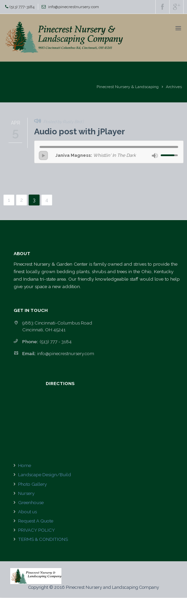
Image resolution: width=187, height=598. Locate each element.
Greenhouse (31, 502)
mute (155, 155)
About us (27, 511)
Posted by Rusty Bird (62, 121)
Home (24, 465)
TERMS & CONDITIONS (43, 539)
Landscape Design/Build (44, 474)
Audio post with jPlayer (79, 131)
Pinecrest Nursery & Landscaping (128, 86)
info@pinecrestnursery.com (73, 6)
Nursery (26, 493)
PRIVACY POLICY (36, 530)
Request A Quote (35, 521)
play (43, 155)
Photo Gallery (32, 484)
